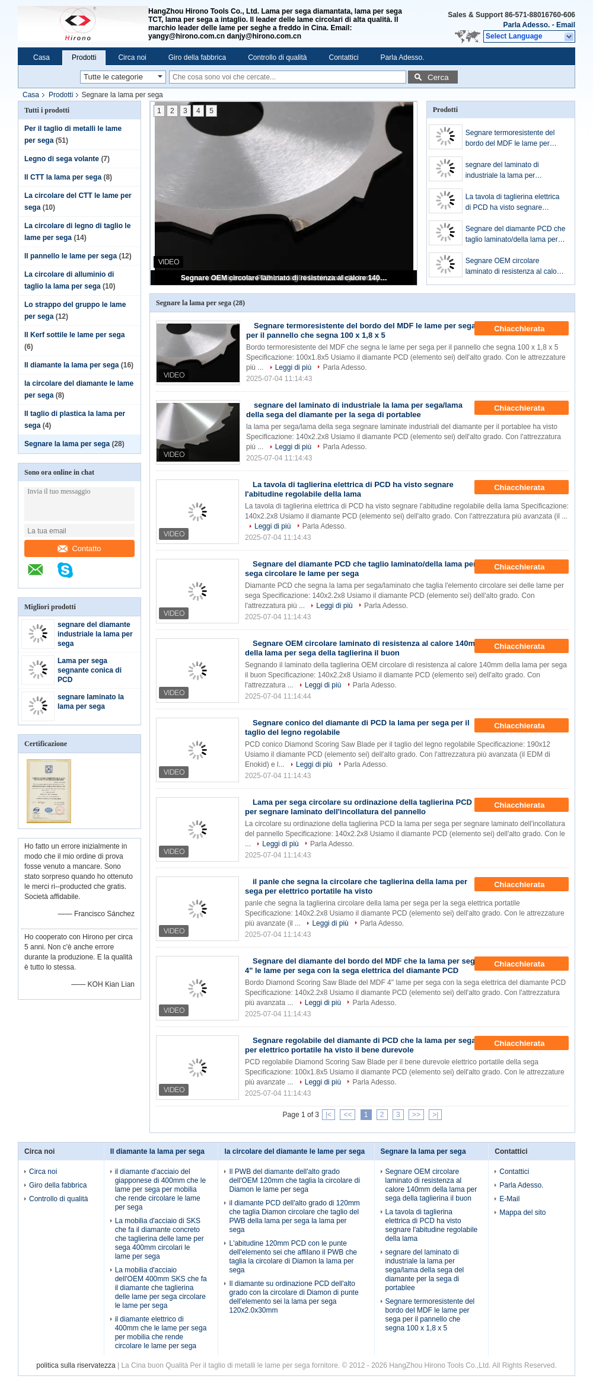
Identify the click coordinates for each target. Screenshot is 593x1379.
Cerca (438, 77)
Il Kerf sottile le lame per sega (74, 335)
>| (435, 1115)
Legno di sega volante (61, 159)
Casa (41, 57)
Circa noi (132, 57)
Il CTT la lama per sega (62, 177)
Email (565, 25)
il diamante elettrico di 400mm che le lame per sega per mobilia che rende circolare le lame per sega (161, 1332)
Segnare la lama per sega (67, 444)
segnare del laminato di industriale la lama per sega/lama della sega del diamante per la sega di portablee (505, 171)
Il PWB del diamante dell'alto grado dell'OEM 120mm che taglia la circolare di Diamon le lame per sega (294, 1180)
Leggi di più (293, 367)
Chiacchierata (527, 329)
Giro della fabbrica (197, 57)
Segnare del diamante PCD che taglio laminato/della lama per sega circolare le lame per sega (516, 235)
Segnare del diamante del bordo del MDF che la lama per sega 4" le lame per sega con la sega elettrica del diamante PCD (362, 965)
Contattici (344, 57)
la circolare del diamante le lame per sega (294, 1151)
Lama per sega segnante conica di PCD (90, 670)
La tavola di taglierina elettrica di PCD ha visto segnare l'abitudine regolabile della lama (515, 203)
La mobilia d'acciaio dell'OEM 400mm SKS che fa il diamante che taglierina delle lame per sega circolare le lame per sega (161, 1288)
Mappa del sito (522, 1212)
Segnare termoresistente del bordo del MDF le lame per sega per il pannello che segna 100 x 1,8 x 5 (514, 139)
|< (328, 1115)
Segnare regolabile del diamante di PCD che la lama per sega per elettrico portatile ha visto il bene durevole (360, 1045)
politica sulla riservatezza (75, 1365)
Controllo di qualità (277, 57)
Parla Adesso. (526, 25)
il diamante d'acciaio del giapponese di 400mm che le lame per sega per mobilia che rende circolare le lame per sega (160, 1189)
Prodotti (84, 57)
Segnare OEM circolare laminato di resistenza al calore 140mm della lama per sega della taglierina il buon (284, 278)
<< (347, 1115)
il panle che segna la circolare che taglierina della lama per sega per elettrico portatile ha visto (356, 886)
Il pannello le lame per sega (70, 256)
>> (416, 1115)
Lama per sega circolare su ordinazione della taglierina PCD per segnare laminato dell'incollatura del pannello (358, 807)
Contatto (79, 548)
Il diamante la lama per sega (71, 365)
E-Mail (509, 1199)
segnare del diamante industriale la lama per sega (95, 634)
